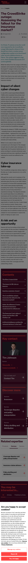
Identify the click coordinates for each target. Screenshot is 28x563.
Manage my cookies (14, 551)
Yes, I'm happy (14, 560)
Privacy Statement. (7, 546)
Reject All (14, 556)
